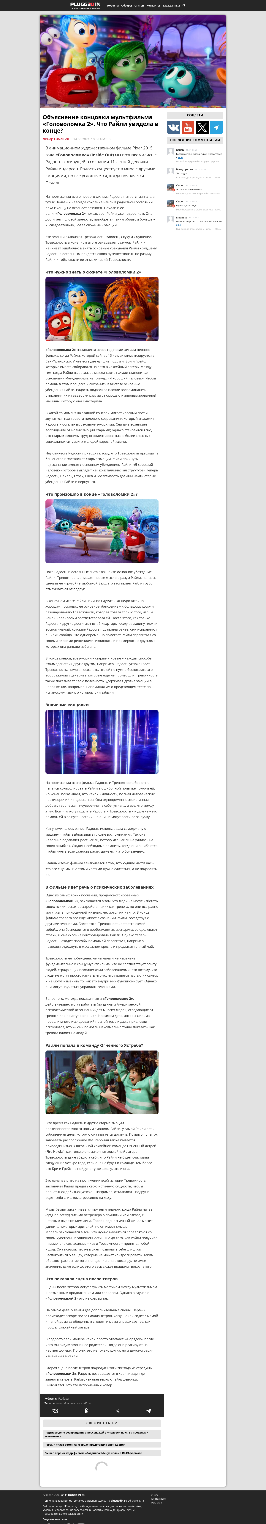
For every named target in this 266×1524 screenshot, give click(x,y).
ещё (180, 157)
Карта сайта (158, 1498)
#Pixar (87, 1403)
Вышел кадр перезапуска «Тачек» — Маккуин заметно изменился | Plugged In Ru (218, 177)
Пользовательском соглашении (63, 1513)
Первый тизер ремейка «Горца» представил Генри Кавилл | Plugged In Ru (214, 161)
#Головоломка (73, 1403)
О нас (154, 1495)
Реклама (156, 1502)
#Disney (58, 1403)
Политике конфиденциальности (111, 1510)
